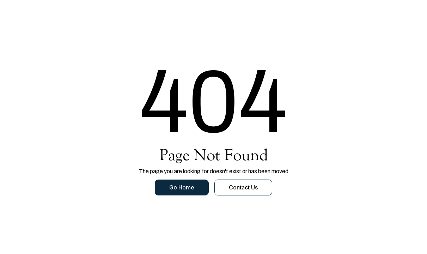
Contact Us (243, 187)
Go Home (181, 187)
